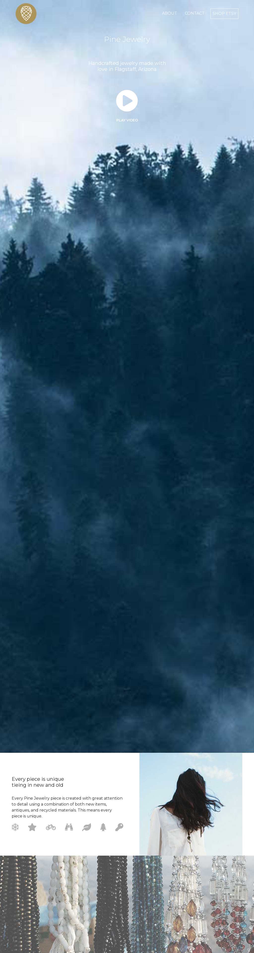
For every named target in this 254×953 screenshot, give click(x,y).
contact (195, 13)
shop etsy (224, 13)
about (169, 13)
